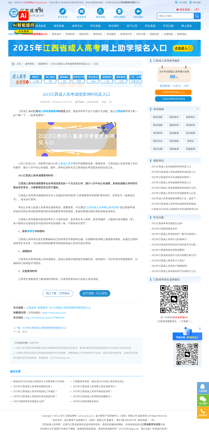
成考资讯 (29, 64)
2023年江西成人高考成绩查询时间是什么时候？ (175, 188)
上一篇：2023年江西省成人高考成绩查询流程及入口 (40, 328)
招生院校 (174, 141)
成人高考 (43, 111)
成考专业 (77, 25)
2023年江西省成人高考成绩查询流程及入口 (174, 172)
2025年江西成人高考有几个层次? (168, 260)
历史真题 (150, 25)
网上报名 (186, 25)
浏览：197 (107, 102)
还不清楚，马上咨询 (95, 293)
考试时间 (70, 34)
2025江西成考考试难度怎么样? (28, 401)
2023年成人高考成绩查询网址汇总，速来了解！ (175, 198)
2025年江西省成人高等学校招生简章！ (92, 391)
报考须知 (181, 34)
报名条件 (56, 34)
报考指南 (59, 25)
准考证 (31, 231)
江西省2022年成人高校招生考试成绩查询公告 (175, 209)
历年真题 (95, 25)
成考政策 (40, 25)
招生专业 (157, 141)
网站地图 (197, 2)
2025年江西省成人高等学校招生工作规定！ (35, 391)
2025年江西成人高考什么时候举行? (169, 239)
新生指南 (157, 125)
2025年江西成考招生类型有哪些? (168, 250)
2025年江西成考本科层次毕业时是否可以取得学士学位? (175, 244)
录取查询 (174, 149)
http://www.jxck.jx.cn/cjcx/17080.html (45, 317)
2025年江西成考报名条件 (86, 401)
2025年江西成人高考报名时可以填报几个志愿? (175, 271)
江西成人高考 (65, 163)
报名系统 (114, 207)
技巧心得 (132, 25)
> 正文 (95, 64)
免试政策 (174, 133)
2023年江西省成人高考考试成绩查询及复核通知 (175, 204)
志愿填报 (168, 34)
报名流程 (157, 117)
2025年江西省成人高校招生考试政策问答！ (35, 396)
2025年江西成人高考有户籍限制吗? (169, 266)
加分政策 (190, 133)
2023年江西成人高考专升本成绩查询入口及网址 (175, 193)
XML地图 (182, 2)
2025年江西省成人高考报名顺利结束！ (33, 386)
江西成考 (120, 111)
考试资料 (113, 25)
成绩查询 (42, 64)
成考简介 (190, 117)
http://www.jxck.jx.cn (54, 312)
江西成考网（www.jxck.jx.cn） (80, 416)
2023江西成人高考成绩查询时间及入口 (71, 64)
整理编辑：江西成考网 (86, 102)
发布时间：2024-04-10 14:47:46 (56, 102)
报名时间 (84, 34)
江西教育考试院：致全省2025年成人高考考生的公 (98, 381)
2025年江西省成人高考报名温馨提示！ (92, 396)
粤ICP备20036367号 (126, 420)
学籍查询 (190, 149)
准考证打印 (126, 34)
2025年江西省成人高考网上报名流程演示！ (95, 386)
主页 (18, 64)
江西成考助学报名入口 (173, 92)
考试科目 (97, 34)
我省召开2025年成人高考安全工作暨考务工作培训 (38, 381)
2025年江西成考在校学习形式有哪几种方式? (174, 255)
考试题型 (111, 34)
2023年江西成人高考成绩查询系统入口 (171, 182)
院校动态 (154, 34)
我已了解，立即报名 (58, 293)
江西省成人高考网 (96, 207)
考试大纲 (140, 34)
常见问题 (168, 25)
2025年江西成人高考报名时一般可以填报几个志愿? (175, 234)
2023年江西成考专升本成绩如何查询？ (171, 177)
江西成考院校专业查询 (173, 99)
